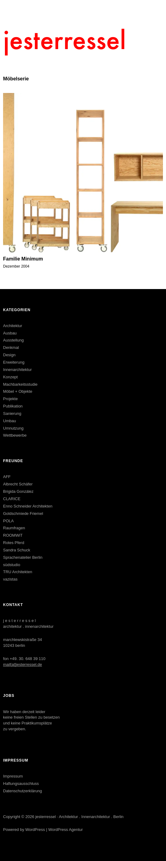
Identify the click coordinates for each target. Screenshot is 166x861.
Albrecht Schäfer (18, 484)
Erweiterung (13, 362)
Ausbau (10, 333)
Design (9, 355)
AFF (7, 476)
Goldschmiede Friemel (23, 513)
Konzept (10, 377)
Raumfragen (14, 528)
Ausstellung (13, 340)
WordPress (35, 829)
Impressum (13, 776)
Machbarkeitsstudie (20, 384)
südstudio (11, 564)
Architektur (12, 325)
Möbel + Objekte (17, 391)
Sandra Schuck (16, 550)
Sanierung (12, 413)
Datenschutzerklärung (22, 791)
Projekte (10, 398)
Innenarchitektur (17, 369)
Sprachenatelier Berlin (22, 557)
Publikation (13, 406)
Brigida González (18, 491)
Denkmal (11, 347)
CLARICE (11, 498)
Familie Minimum (23, 258)
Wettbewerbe (14, 435)
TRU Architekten (17, 571)
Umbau (9, 421)
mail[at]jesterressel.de (22, 664)
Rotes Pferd (13, 542)
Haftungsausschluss (21, 783)
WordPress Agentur (65, 829)
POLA (8, 521)
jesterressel (45, 816)
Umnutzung (13, 428)
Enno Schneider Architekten (27, 506)
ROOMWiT (13, 535)
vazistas (10, 579)
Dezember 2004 (16, 266)
